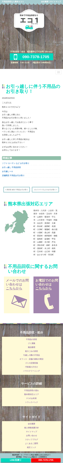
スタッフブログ (31, 439)
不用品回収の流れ (31, 390)
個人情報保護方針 (31, 428)
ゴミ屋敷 (31, 343)
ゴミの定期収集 (31, 363)
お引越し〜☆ (7, 171)
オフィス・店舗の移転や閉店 (31, 359)
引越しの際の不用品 (31, 355)
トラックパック (31, 402)
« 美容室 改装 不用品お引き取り (16, 190)
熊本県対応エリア (31, 394)
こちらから (14, 288)
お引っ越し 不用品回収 (11, 167)
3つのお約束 (31, 398)
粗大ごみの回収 (31, 351)
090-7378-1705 (31, 56)
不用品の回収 (31, 339)
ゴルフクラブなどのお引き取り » (45, 190)
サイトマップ (55, 2)
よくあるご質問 (31, 443)
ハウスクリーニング (31, 371)
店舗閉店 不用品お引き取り (13, 175)
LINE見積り (16, 460)
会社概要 (44, 2)
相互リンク (31, 447)
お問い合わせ (31, 436)
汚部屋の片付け (31, 367)
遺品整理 (31, 347)
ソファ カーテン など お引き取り (15, 163)
